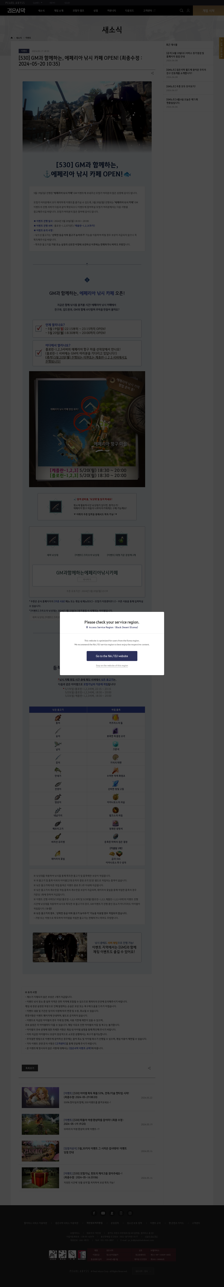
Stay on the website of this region (112, 665)
